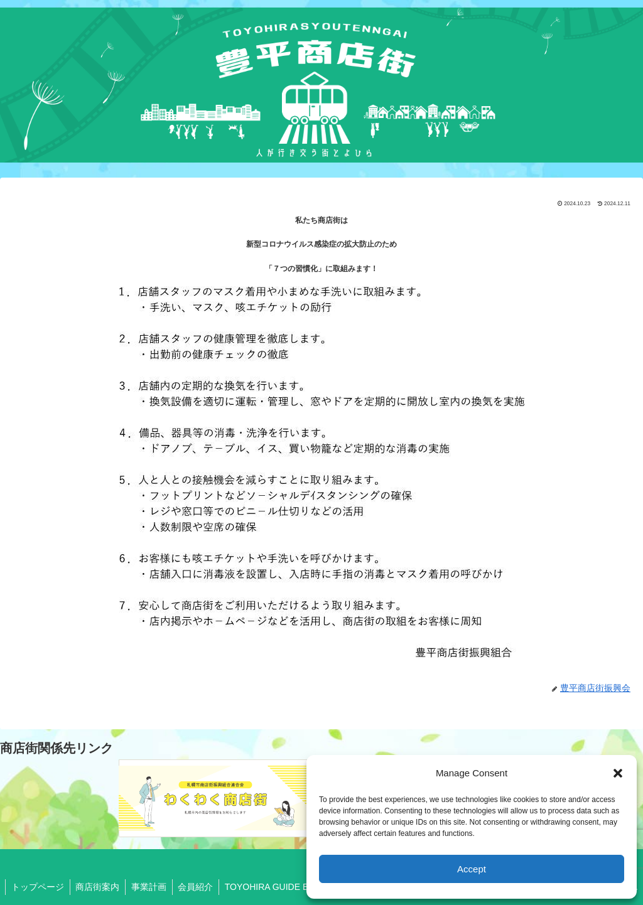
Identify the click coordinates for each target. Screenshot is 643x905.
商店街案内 (100, 887)
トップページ (38, 887)
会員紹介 (201, 887)
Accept (471, 869)
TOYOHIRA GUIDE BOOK (283, 887)
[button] (618, 773)
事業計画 (152, 887)
